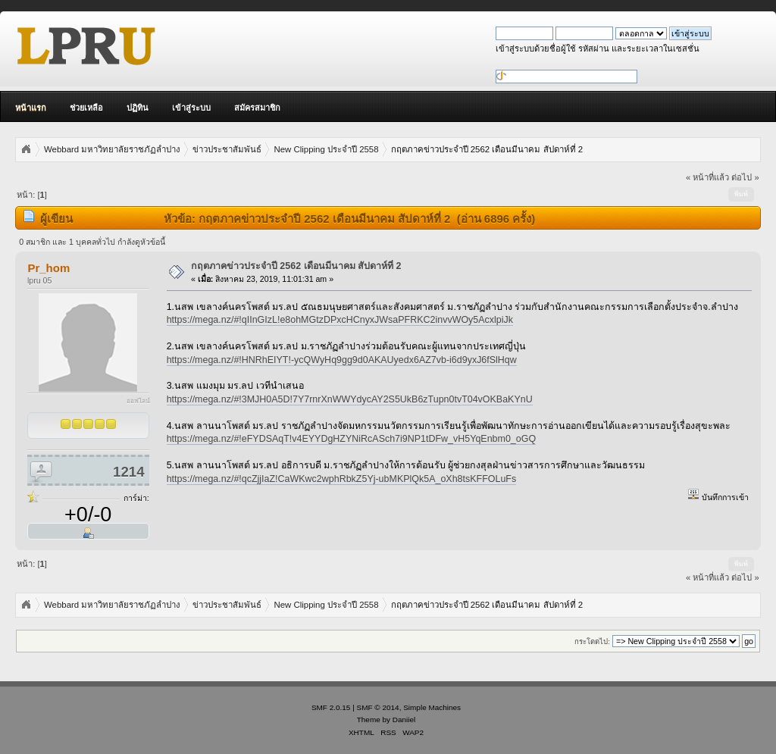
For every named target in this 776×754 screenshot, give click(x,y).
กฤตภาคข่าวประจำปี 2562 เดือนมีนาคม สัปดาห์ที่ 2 (296, 266)
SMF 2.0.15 (331, 707)
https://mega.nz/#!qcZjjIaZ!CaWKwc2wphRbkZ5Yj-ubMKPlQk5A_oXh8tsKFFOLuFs (342, 479)
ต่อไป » (745, 177)
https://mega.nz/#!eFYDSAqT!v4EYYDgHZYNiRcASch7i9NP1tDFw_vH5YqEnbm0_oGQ (351, 438)
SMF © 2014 (378, 707)
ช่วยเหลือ (86, 107)
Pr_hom (48, 267)
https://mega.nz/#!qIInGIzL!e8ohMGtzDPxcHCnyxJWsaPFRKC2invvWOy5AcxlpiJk (340, 319)
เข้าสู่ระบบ (191, 107)
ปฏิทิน (138, 107)
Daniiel (404, 719)
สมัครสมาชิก (257, 107)
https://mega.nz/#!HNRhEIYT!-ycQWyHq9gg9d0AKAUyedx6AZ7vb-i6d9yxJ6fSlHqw (342, 360)
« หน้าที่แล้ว (707, 177)
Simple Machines (432, 707)
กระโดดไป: (592, 641)
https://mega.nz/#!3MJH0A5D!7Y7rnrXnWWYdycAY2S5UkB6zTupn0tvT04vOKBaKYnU (350, 399)
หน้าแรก (30, 107)
